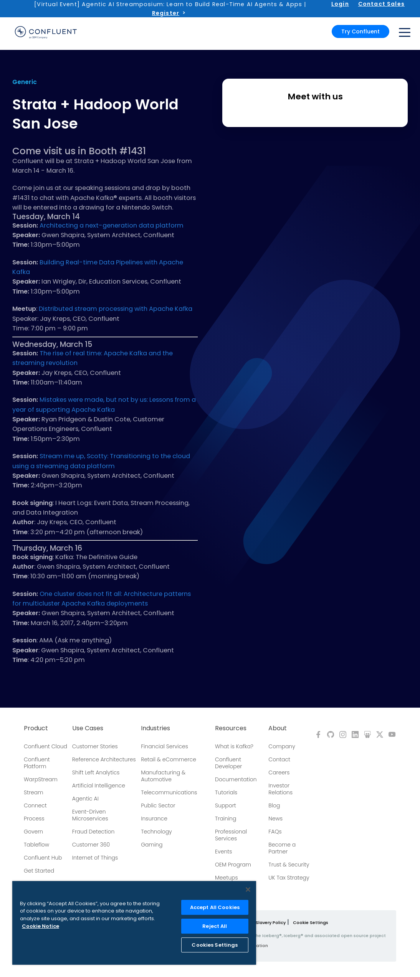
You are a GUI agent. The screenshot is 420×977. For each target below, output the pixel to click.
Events (223, 851)
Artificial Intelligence (98, 785)
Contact (279, 759)
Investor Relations (280, 789)
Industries (155, 728)
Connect (35, 805)
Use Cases (87, 728)
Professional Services (231, 835)
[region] (134, 923)
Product (36, 728)
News (275, 818)
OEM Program (233, 864)
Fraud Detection (93, 831)
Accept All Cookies (215, 907)
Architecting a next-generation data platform (112, 225)
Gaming (151, 844)
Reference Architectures (104, 759)
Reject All (214, 926)
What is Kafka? (234, 746)
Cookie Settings (310, 922)
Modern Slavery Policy (262, 922)
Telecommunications (169, 792)
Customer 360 (91, 844)
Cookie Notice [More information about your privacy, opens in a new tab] (40, 926)
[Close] (248, 889)
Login (340, 4)
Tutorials (226, 792)
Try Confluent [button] (360, 31)
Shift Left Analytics (96, 772)
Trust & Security (288, 864)
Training (225, 818)
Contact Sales (381, 4)
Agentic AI (85, 798)
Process (34, 818)
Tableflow (36, 844)
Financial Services (164, 746)
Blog (274, 805)
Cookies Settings (215, 945)
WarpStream (41, 779)
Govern (33, 831)
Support (225, 805)
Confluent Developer (228, 763)
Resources (230, 728)
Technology (156, 831)
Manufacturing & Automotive (163, 776)
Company (281, 746)
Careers (278, 772)
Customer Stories (95, 746)
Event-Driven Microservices (90, 815)
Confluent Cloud (45, 746)
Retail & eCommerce (168, 759)
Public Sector (158, 805)
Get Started (39, 871)
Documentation (236, 779)
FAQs (274, 831)
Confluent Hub (43, 857)
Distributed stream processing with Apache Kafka (115, 308)
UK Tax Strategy (288, 877)
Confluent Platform (37, 763)
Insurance (154, 818)
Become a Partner (282, 848)
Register (165, 13)
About (277, 728)
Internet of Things (95, 857)
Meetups (226, 877)
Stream (33, 792)
